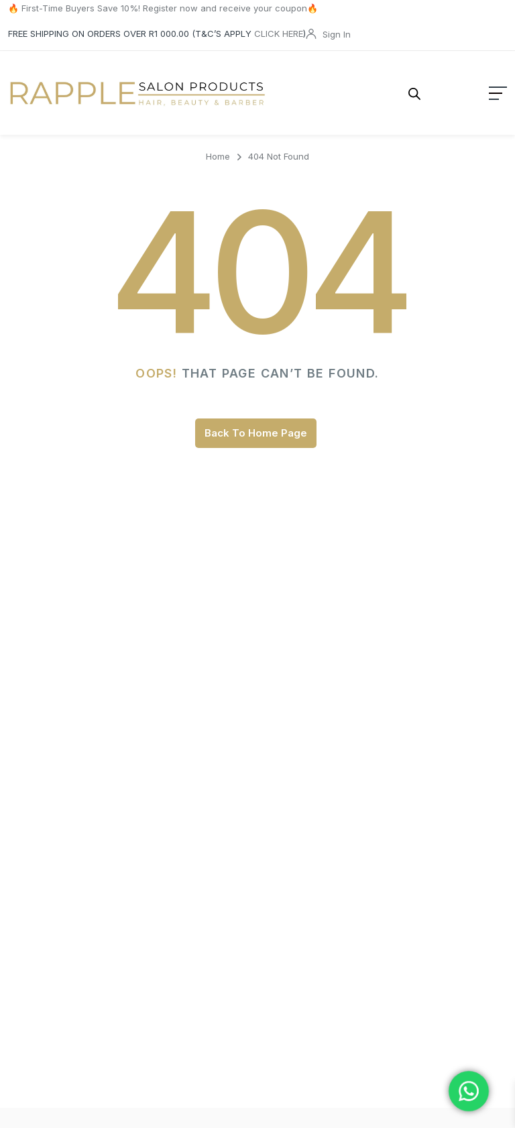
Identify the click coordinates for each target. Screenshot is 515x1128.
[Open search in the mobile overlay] (387, 88)
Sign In (337, 34)
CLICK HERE (278, 33)
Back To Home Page (256, 424)
